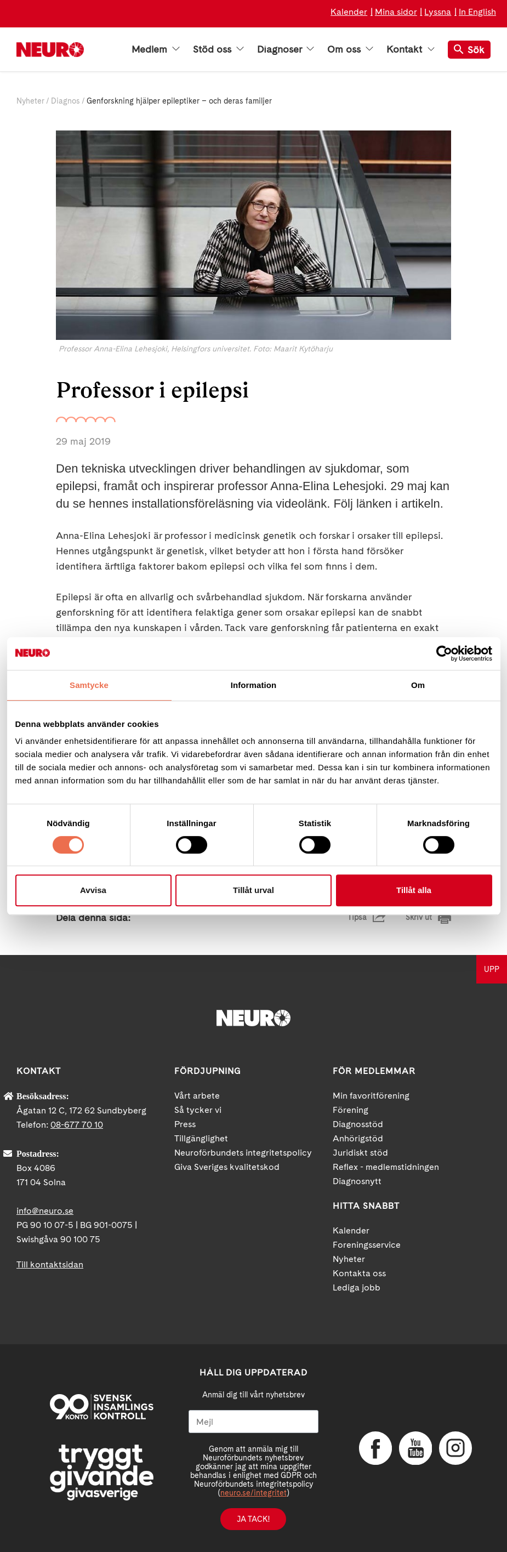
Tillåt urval (253, 890)
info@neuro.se (44, 1211)
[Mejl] (253, 1421)
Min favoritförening (371, 1095)
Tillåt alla (413, 890)
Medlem (156, 49)
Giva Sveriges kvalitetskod (227, 1167)
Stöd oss (218, 49)
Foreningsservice (367, 1245)
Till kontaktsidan (49, 1264)
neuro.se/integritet (253, 1492)
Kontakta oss (359, 1273)
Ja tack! (253, 1519)
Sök (469, 49)
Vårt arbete (197, 1095)
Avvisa (93, 890)
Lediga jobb (356, 1287)
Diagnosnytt (357, 1181)
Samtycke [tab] (89, 685)
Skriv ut (419, 917)
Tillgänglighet (201, 1138)
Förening (350, 1110)
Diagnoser (285, 49)
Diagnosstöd (358, 1124)
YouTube (415, 1448)
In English (477, 12)
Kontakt (410, 49)
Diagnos (65, 100)
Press (185, 1124)
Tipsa (357, 917)
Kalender (349, 12)
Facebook (375, 1448)
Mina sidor (396, 12)
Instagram (455, 1448)
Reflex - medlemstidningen (386, 1167)
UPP (491, 969)
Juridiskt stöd (360, 1152)
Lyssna (437, 12)
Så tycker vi (197, 1110)
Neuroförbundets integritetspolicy (243, 1152)
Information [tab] (254, 685)
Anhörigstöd (358, 1138)
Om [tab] (418, 685)
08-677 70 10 (76, 1124)
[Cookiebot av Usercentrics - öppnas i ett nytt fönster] (444, 653)
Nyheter (30, 100)
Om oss (350, 49)
